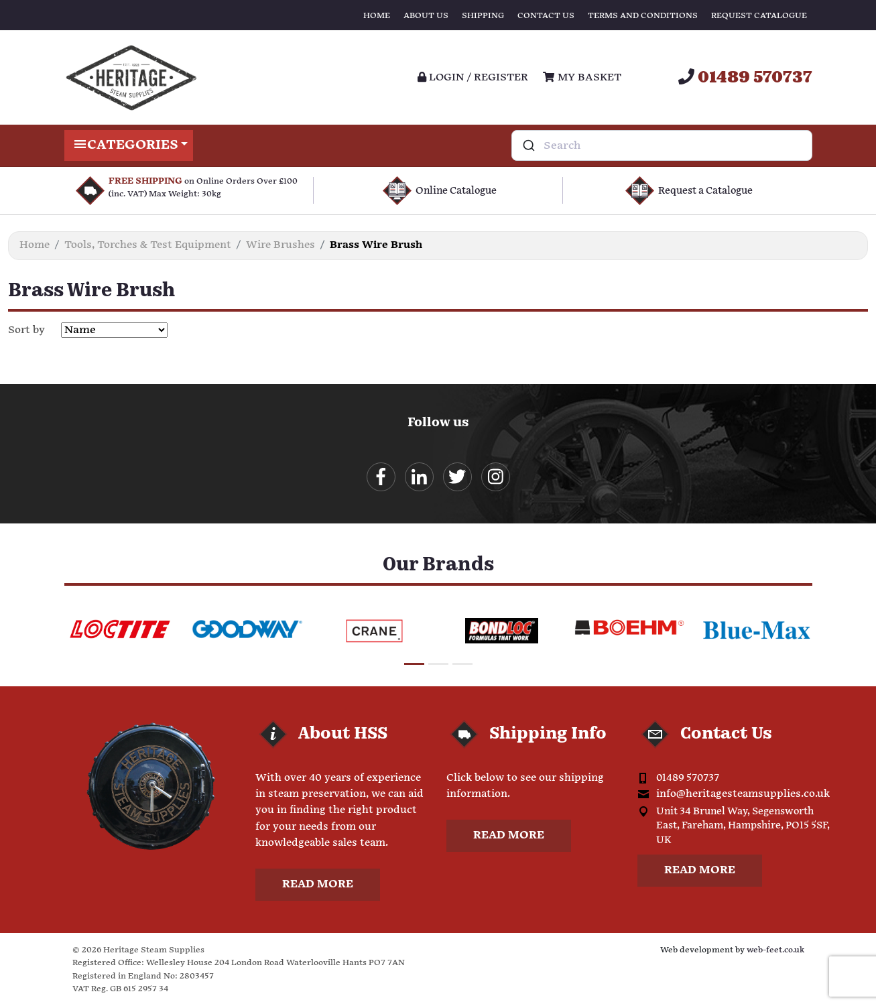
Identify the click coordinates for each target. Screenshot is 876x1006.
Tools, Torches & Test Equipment (147, 245)
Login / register (473, 77)
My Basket (582, 77)
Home (376, 16)
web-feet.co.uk (775, 950)
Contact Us (545, 16)
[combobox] (661, 145)
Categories (129, 145)
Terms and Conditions (643, 16)
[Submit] (528, 145)
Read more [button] (317, 884)
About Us (425, 16)
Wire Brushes (280, 245)
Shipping (483, 16)
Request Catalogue (759, 16)
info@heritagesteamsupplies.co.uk (743, 794)
